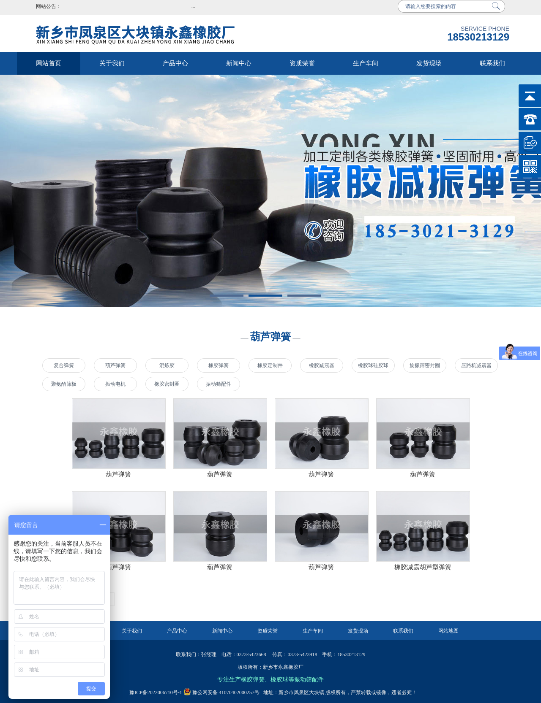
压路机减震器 (476, 365)
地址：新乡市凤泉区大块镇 (292, 692)
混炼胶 (167, 365)
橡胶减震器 (321, 365)
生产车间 (365, 63)
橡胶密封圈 (167, 384)
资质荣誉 (302, 63)
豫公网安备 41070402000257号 (221, 692)
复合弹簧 (64, 365)
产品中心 (175, 63)
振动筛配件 (218, 384)
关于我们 (112, 63)
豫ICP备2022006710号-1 (155, 692)
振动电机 (115, 384)
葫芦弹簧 (115, 365)
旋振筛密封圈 (425, 365)
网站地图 (448, 631)
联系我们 (492, 63)
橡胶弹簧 (218, 365)
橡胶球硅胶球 (373, 365)
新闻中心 (238, 63)
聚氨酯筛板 (64, 384)
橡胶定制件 (270, 365)
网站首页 (48, 63)
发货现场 (429, 63)
